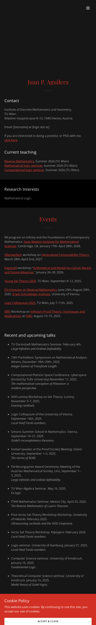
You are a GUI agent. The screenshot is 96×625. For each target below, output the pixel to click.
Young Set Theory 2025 (20, 281)
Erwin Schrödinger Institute (31, 294)
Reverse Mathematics (19, 161)
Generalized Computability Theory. (65, 255)
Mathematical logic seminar (23, 166)
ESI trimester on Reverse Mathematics (30, 290)
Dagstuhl (10, 268)
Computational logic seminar (24, 170)
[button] (88, 8)
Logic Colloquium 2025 (19, 303)
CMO (29, 316)
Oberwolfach (13, 255)
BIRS (7, 312)
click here (10, 140)
